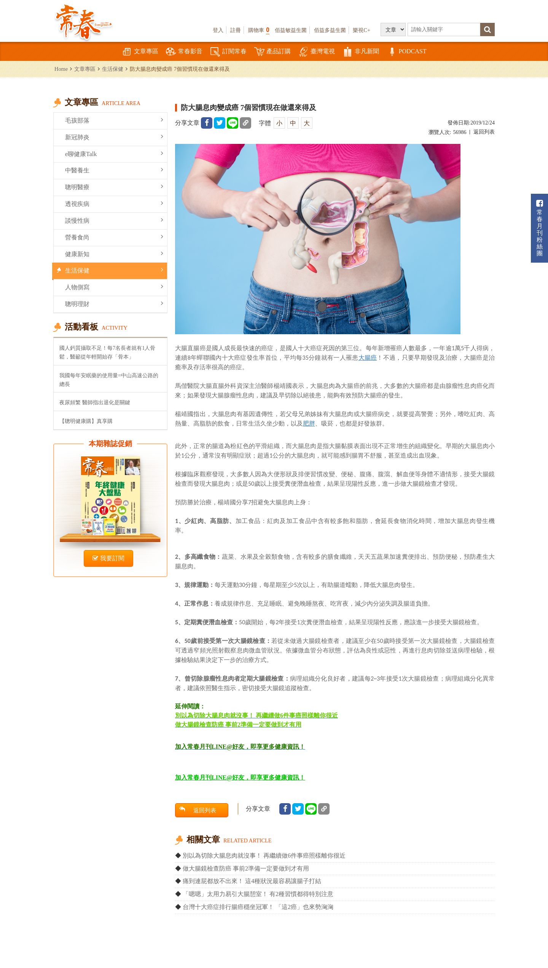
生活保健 (112, 69)
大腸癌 (367, 357)
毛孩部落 (114, 120)
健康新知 (114, 253)
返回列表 (484, 132)
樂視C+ (361, 30)
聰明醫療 (114, 186)
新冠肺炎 (114, 136)
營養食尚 (114, 237)
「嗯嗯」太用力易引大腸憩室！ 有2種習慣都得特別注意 (258, 894)
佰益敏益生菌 (291, 30)
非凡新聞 (360, 52)
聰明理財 (114, 303)
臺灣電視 (316, 52)
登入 (218, 30)
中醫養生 (114, 170)
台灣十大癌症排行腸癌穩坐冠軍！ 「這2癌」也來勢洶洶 (258, 907)
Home (61, 69)
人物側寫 (114, 286)
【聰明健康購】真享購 (86, 421)
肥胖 (309, 423)
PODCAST (407, 52)
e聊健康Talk (114, 153)
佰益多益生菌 (330, 30)
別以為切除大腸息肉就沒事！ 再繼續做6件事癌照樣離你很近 (264, 855)
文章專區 (140, 52)
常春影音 (184, 52)
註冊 (235, 30)
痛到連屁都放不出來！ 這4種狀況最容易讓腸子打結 (252, 881)
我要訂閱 (108, 558)
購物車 (258, 30)
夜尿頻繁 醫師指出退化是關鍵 (94, 402)
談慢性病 (114, 220)
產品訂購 (272, 52)
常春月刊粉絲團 (539, 228)
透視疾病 (114, 203)
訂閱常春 (228, 52)
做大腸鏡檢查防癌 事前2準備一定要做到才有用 (246, 868)
